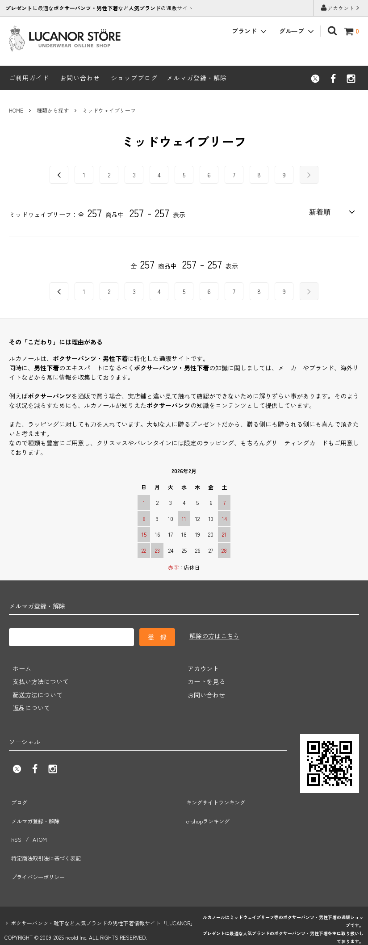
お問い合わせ (80, 77)
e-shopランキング (209, 811)
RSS (15, 824)
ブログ (18, 798)
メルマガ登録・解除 (197, 77)
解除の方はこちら (214, 634)
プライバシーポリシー (40, 850)
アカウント (340, 8)
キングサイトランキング (218, 798)
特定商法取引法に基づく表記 (49, 837)
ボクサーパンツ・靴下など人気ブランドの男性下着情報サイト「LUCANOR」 (103, 893)
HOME (16, 110)
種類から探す (53, 110)
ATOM (37, 824)
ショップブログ (134, 77)
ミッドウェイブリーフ (109, 110)
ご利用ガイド (29, 77)
